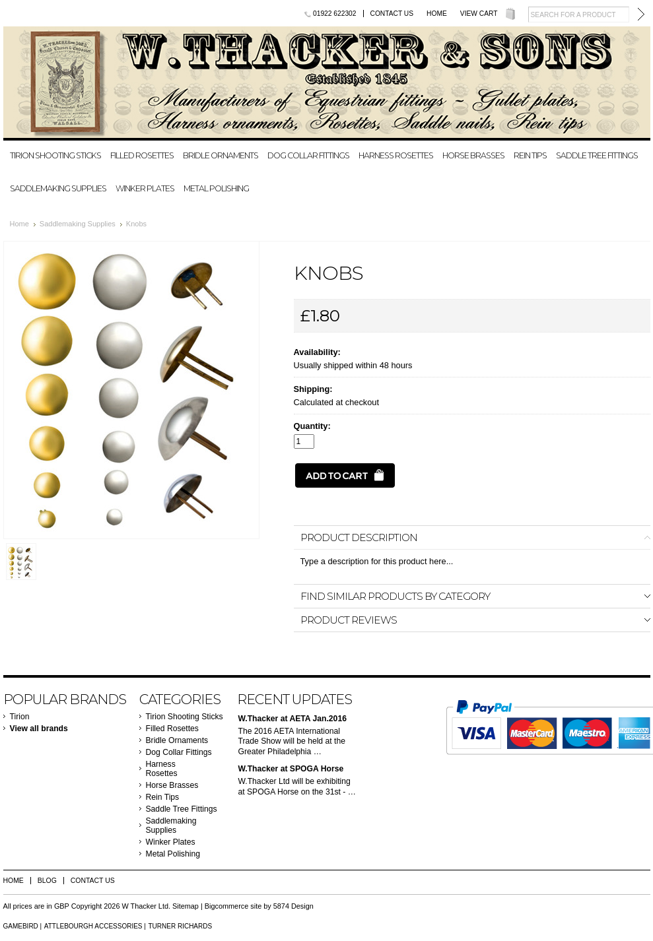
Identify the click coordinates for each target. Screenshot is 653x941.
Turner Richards (180, 926)
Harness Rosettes (396, 155)
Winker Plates (145, 188)
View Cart (479, 13)
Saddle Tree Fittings (597, 155)
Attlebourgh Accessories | (95, 926)
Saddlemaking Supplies (58, 188)
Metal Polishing (216, 188)
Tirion (20, 716)
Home (437, 13)
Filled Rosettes (142, 155)
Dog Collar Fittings (308, 155)
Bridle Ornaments (220, 155)
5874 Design (293, 906)
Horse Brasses (473, 155)
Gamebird (20, 926)
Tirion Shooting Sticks (55, 155)
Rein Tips (530, 155)
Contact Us (392, 13)
